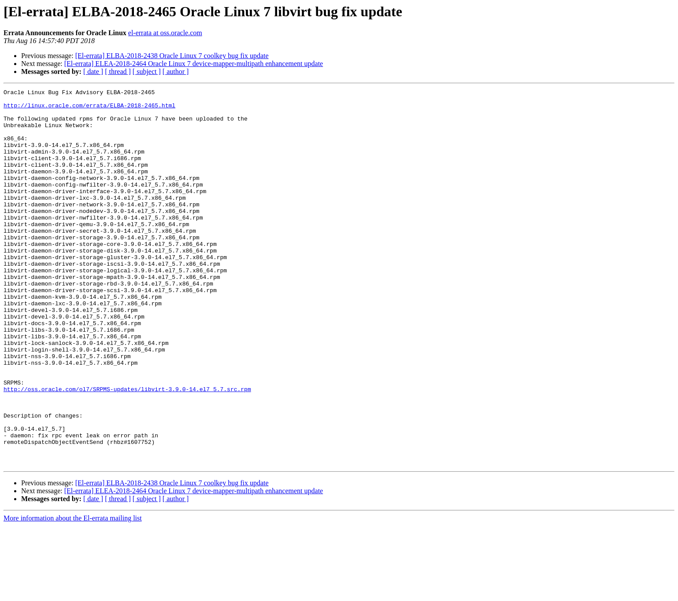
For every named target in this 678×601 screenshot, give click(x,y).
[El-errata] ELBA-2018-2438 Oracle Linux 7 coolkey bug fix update (172, 55)
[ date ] (93, 71)
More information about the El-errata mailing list (73, 593)
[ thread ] (118, 71)
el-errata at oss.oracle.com (165, 33)
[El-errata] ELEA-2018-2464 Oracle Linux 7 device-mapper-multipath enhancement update (193, 63)
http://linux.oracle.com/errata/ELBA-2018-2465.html (89, 109)
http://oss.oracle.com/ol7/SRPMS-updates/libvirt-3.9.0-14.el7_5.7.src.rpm (127, 450)
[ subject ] (147, 71)
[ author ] (176, 71)
